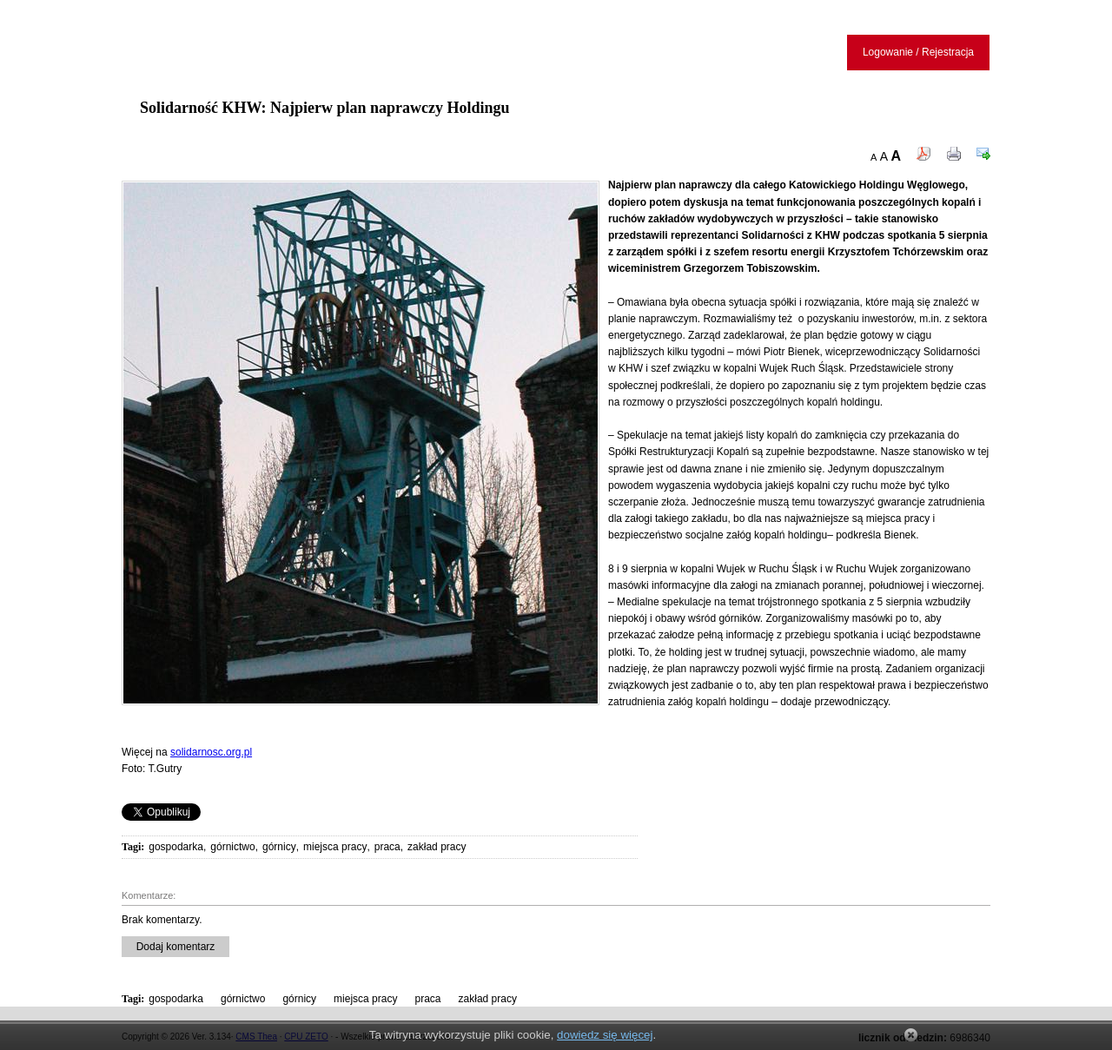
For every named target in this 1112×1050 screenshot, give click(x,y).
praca (387, 847)
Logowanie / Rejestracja (918, 52)
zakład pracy (436, 847)
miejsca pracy (335, 847)
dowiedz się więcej (604, 1034)
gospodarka (176, 847)
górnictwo (232, 847)
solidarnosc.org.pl (211, 752)
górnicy (279, 847)
